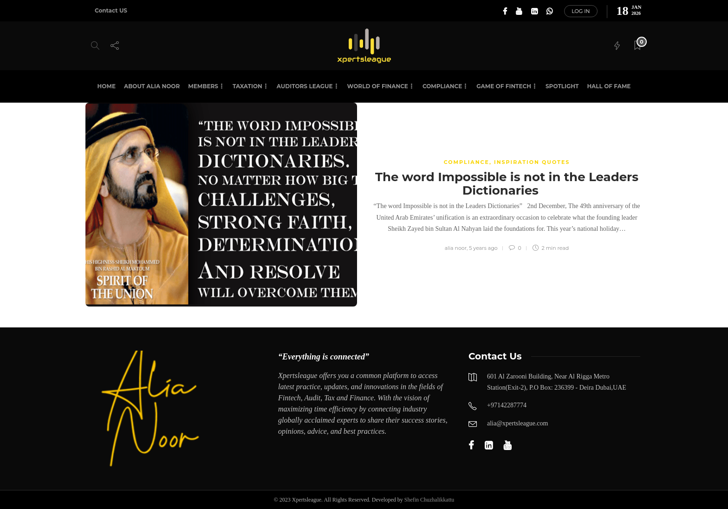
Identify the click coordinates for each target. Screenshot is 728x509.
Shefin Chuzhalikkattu (429, 499)
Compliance (442, 86)
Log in (581, 11)
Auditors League (305, 86)
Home (107, 86)
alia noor (456, 248)
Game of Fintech (503, 86)
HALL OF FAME (608, 86)
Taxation (247, 86)
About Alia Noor (152, 86)
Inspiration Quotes (532, 162)
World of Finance (377, 86)
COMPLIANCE (466, 162)
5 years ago (483, 248)
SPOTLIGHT (562, 86)
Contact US (111, 10)
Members (203, 86)
